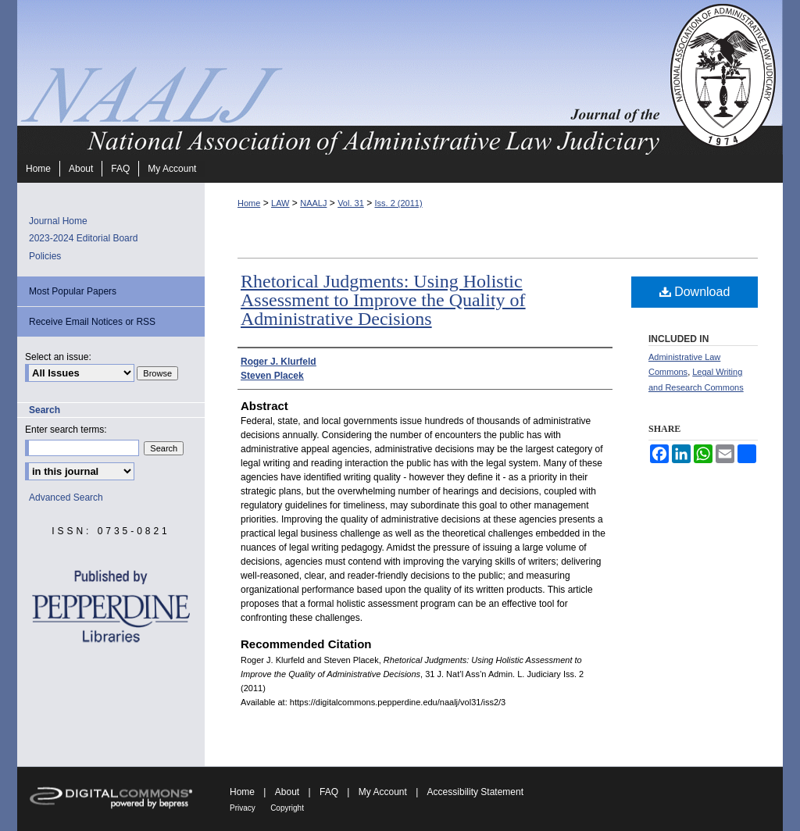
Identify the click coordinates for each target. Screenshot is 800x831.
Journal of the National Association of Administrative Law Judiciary (341, 77)
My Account (383, 791)
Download (694, 291)
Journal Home (58, 221)
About (287, 791)
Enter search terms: (66, 429)
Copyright (287, 808)
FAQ (329, 791)
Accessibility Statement (475, 791)
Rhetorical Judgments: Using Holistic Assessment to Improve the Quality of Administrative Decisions (383, 300)
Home (249, 203)
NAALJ (313, 203)
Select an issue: (58, 356)
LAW (280, 203)
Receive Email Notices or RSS (92, 321)
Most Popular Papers (72, 291)
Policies (45, 256)
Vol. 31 (351, 203)
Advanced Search (66, 497)
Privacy (242, 808)
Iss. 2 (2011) (398, 203)
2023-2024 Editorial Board (83, 238)
